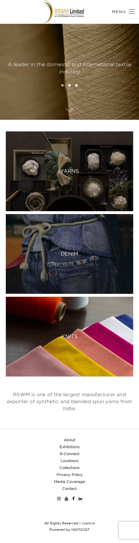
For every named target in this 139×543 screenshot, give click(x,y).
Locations (69, 461)
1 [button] (63, 85)
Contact (69, 488)
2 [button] (70, 85)
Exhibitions (69, 447)
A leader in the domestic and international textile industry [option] (69, 67)
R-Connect (70, 454)
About (69, 440)
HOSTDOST (80, 529)
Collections (69, 468)
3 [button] (77, 85)
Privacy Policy (70, 475)
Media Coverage (69, 481)
